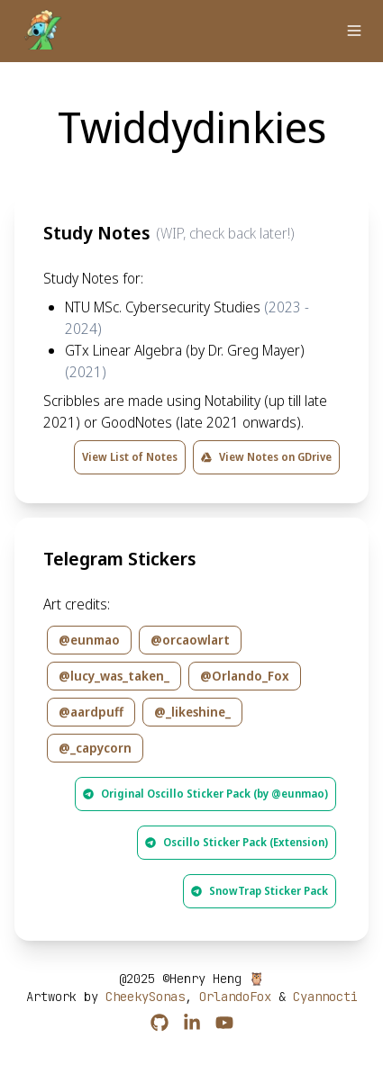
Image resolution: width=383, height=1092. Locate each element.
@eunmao (89, 639)
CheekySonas (145, 996)
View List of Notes (130, 457)
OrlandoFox (235, 996)
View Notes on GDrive (266, 457)
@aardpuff (91, 711)
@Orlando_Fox (244, 675)
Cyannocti (325, 996)
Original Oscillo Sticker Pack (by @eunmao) (205, 793)
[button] (354, 30)
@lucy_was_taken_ (114, 675)
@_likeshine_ (192, 711)
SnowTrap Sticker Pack (259, 890)
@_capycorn (95, 747)
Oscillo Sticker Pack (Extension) (236, 842)
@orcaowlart (190, 639)
